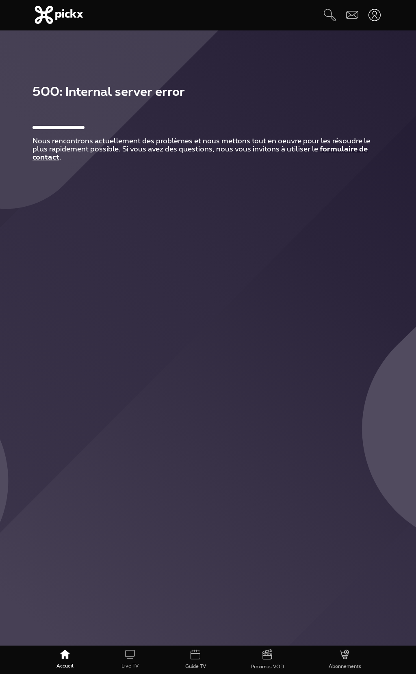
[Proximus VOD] (267, 660)
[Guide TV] (195, 660)
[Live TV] (130, 660)
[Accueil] (65, 660)
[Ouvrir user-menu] (374, 15)
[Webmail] (352, 15)
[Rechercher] (329, 15)
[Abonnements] (345, 660)
